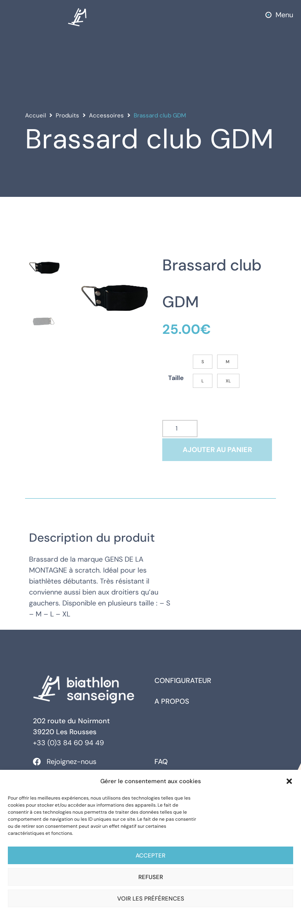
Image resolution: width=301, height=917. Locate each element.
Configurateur (182, 686)
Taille (176, 381)
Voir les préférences (150, 899)
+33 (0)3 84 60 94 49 (68, 748)
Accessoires (106, 115)
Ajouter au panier (217, 455)
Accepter (150, 855)
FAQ (161, 767)
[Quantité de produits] (180, 434)
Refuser (150, 877)
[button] (289, 781)
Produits (67, 115)
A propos (171, 707)
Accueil (35, 115)
